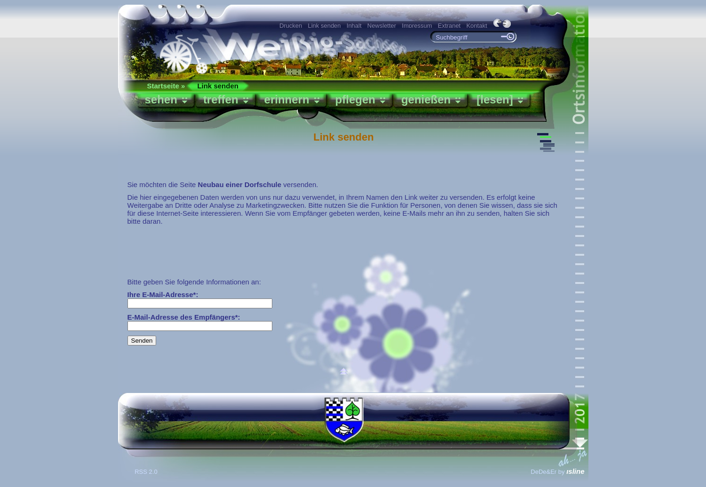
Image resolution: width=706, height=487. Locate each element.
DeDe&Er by (557, 471)
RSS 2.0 (147, 471)
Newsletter (381, 25)
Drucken (290, 25)
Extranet (449, 25)
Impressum (417, 25)
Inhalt (354, 25)
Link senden (324, 25)
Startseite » (166, 86)
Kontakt (476, 25)
